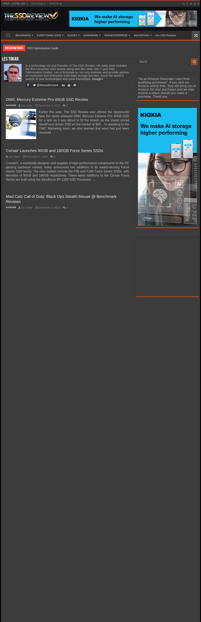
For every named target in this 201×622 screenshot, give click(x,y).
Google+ (97, 79)
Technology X (38, 3)
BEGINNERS (23, 35)
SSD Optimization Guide (42, 48)
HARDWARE (90, 35)
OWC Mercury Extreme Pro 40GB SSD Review (47, 99)
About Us (54, 3)
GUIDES (72, 35)
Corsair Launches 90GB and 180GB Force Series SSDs (54, 150)
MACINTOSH (141, 35)
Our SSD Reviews (165, 35)
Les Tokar (27, 105)
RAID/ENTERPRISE (116, 35)
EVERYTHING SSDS (49, 35)
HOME (8, 35)
